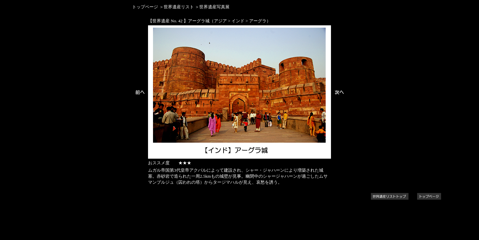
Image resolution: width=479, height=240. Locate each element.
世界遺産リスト (179, 6)
